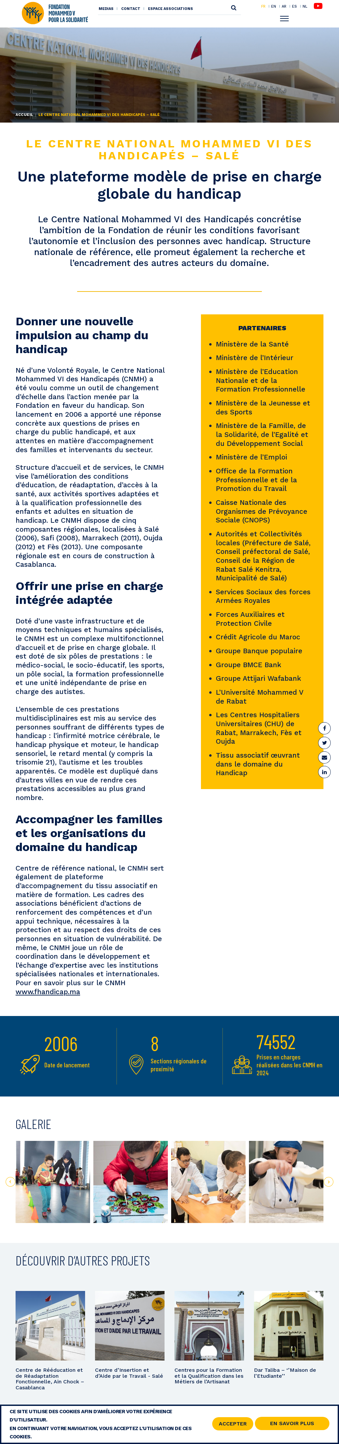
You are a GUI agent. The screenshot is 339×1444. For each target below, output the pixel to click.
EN (273, 6)
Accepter (233, 1424)
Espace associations (170, 9)
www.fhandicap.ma (48, 992)
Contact (130, 9)
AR (284, 6)
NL (305, 6)
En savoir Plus (292, 1424)
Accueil (24, 115)
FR (263, 6)
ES (294, 6)
